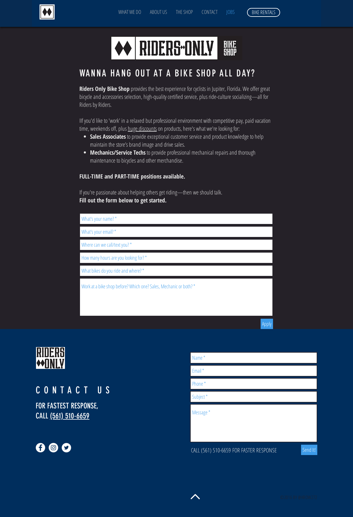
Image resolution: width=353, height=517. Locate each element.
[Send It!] (309, 450)
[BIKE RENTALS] (263, 12)
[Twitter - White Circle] (66, 447)
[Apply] (267, 324)
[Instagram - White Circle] (53, 447)
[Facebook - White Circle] (40, 447)
